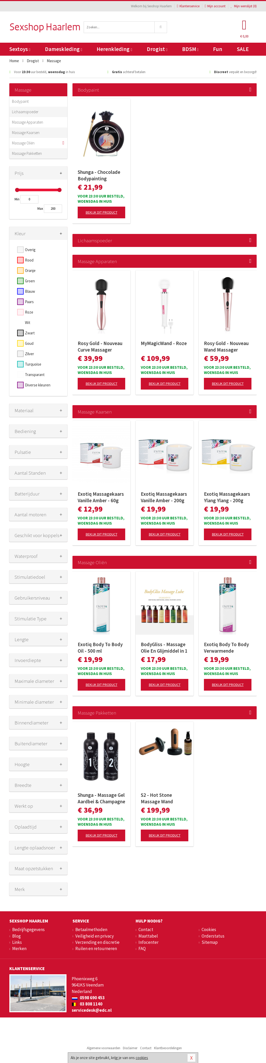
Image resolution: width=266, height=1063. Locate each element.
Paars (29, 301)
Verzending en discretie (97, 942)
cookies (142, 1057)
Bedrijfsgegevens (28, 929)
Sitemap (210, 942)
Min (17, 199)
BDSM (190, 49)
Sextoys (19, 49)
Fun (217, 49)
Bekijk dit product (101, 212)
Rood (29, 260)
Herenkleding (114, 49)
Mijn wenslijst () (244, 6)
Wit (27, 322)
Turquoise (33, 364)
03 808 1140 (87, 1004)
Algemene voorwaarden (103, 1048)
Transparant (35, 374)
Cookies (209, 929)
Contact (145, 929)
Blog (16, 936)
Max (40, 208)
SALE (243, 49)
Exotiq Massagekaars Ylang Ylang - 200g (227, 497)
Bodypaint (20, 101)
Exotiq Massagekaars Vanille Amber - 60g (101, 497)
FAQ (142, 948)
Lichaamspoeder (25, 111)
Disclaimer (130, 1048)
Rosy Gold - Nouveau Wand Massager (226, 346)
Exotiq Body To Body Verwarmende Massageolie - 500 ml (226, 647)
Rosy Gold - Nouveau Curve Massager (100, 346)
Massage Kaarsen (25, 132)
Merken (19, 948)
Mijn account (215, 6)
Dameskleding (63, 49)
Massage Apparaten (27, 122)
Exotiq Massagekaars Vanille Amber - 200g (164, 497)
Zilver (29, 353)
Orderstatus (213, 936)
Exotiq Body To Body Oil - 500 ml (100, 647)
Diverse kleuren (37, 385)
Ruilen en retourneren (96, 948)
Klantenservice (188, 6)
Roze (29, 312)
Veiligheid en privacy (94, 936)
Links (17, 942)
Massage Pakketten (27, 153)
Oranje (30, 270)
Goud (29, 343)
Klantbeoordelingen (168, 1048)
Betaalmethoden (91, 929)
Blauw (30, 291)
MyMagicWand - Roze (164, 343)
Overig (30, 249)
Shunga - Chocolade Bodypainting (99, 175)
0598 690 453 (88, 998)
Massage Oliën (23, 143)
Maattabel (148, 936)
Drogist (157, 49)
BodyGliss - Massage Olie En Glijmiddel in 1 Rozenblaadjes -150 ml (164, 647)
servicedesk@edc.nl (92, 1010)
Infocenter (148, 942)
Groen (30, 280)
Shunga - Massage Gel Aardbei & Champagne (101, 798)
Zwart (30, 332)
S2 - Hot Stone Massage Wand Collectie (157, 798)
